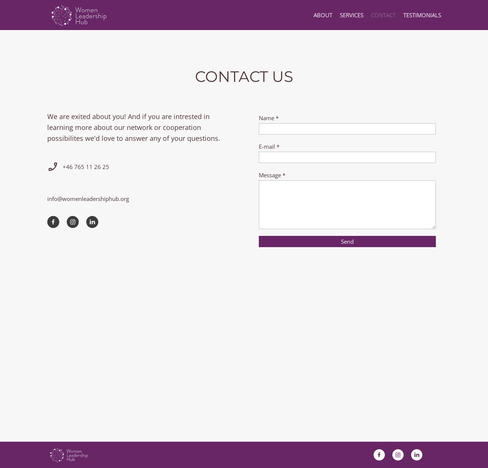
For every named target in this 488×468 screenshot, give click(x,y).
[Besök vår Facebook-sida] (53, 222)
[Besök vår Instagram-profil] (73, 222)
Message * (272, 175)
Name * (269, 118)
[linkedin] (92, 222)
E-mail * (269, 146)
